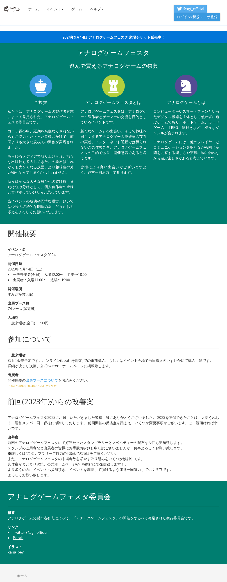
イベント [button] (55, 9)
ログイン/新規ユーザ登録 (197, 16)
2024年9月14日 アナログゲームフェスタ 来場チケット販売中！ (113, 37)
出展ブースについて (42, 380)
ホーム (33, 9)
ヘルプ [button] (96, 9)
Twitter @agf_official (30, 532)
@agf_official (190, 8)
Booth (18, 537)
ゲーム (76, 9)
